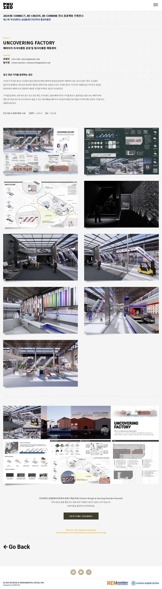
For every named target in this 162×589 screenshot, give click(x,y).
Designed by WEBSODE (11, 585)
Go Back (16, 547)
